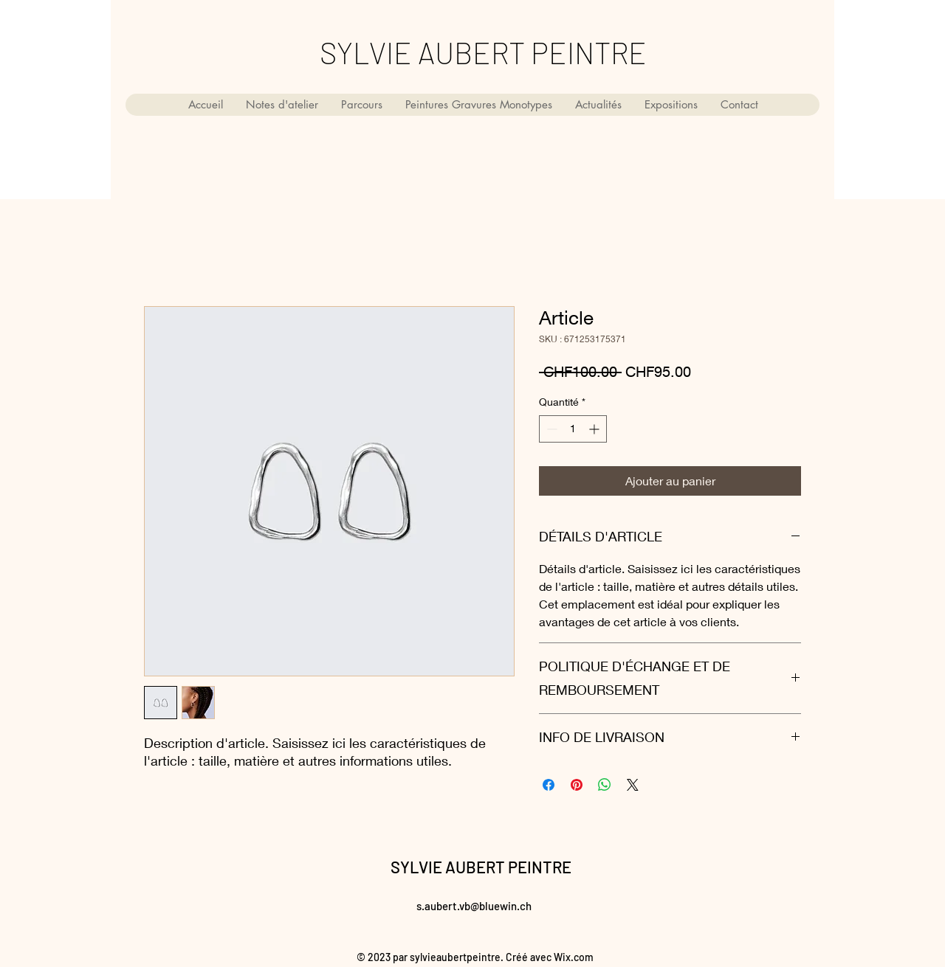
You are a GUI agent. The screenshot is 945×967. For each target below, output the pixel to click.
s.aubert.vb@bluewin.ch (474, 905)
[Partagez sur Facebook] (548, 785)
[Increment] (595, 429)
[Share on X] (633, 785)
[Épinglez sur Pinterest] (576, 785)
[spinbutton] (573, 429)
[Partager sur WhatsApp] (605, 785)
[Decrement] (550, 429)
